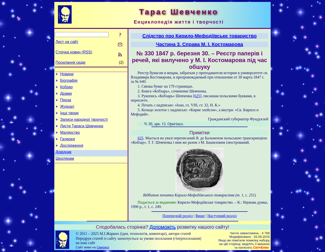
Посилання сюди (70, 62)
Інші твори (69, 118)
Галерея (67, 147)
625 (141, 138)
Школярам (65, 169)
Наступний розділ (222, 216)
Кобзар (66, 89)
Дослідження (71, 154)
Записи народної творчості (84, 125)
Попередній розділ (177, 216)
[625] (197, 96)
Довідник (63, 161)
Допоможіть (163, 227)
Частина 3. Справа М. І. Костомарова (199, 44)
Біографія (68, 82)
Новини (67, 75)
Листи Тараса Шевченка (81, 132)
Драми (66, 96)
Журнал (67, 111)
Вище (200, 216)
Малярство (70, 140)
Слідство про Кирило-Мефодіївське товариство (199, 36)
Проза (65, 104)
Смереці (103, 247)
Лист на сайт (67, 42)
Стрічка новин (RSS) (74, 52)
